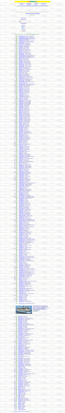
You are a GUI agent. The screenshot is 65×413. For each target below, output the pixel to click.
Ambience (20, 214)
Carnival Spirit (21, 212)
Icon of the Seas (21, 161)
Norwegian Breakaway (22, 288)
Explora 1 (20, 73)
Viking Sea (20, 123)
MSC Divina (20, 255)
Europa (20, 75)
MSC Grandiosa (20, 321)
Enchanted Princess (22, 259)
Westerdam (20, 221)
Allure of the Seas (21, 242)
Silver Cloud (20, 71)
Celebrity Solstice (21, 176)
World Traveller (21, 102)
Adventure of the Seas (22, 219)
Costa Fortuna (21, 295)
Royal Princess (21, 267)
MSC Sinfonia (20, 375)
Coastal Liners (23, 5)
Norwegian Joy (21, 154)
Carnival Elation (20, 371)
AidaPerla (19, 366)
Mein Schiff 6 (21, 248)
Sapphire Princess (21, 205)
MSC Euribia (21, 297)
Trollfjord (19, 405)
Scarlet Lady (21, 237)
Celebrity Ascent (21, 171)
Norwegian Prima (21, 166)
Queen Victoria (21, 177)
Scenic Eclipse (21, 52)
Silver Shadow (21, 61)
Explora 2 (20, 72)
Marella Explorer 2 (21, 265)
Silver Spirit (20, 58)
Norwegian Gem (21, 238)
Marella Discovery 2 (21, 319)
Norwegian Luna (21, 165)
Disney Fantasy (21, 109)
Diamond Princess (21, 203)
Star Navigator (21, 129)
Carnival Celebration (21, 364)
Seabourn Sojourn (21, 64)
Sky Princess (21, 263)
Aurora (20, 261)
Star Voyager (21, 253)
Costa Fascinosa (20, 332)
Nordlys (19, 408)
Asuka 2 (20, 99)
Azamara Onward (21, 155)
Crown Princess (20, 323)
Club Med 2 (20, 160)
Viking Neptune (21, 118)
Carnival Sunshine (21, 381)
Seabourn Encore (21, 69)
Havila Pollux (20, 320)
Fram (19, 336)
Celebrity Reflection (22, 213)
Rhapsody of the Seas (21, 328)
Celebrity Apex (21, 153)
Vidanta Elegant (20, 399)
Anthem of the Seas (21, 318)
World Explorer (21, 105)
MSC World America (22, 195)
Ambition (20, 191)
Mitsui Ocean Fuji (21, 65)
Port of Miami (27, 5)
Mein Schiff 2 (21, 296)
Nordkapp (19, 403)
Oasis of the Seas (21, 260)
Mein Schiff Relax (21, 201)
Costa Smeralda (20, 370)
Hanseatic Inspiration (22, 77)
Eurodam (20, 206)
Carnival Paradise (20, 352)
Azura (20, 287)
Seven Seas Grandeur (22, 55)
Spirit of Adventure (21, 126)
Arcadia (20, 251)
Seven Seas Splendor (22, 56)
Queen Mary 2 (21, 127)
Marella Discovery (21, 291)
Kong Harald (20, 409)
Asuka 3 (20, 82)
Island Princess (21, 148)
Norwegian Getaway (22, 286)
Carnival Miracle (21, 204)
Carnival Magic (20, 359)
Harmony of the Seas (22, 220)
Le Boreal (20, 152)
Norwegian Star (21, 249)
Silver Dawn (20, 68)
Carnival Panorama (21, 354)
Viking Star (20, 124)
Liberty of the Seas (21, 256)
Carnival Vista (20, 362)
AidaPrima (19, 367)
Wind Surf (20, 162)
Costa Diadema (20, 368)
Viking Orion (21, 121)
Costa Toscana (20, 372)
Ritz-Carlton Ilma (21, 36)
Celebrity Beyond (21, 173)
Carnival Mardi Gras (21, 365)
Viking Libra (20, 111)
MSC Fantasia (21, 202)
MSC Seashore (21, 289)
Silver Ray (20, 48)
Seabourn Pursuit (21, 53)
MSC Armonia (20, 376)
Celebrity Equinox (21, 175)
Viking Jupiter (21, 120)
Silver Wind (20, 74)
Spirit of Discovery (21, 125)
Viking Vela (20, 114)
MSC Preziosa (21, 250)
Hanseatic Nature (21, 79)
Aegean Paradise (20, 363)
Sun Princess (21, 236)
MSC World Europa (22, 208)
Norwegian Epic (21, 284)
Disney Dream (21, 110)
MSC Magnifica (21, 270)
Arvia (19, 355)
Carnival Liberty (20, 329)
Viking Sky (20, 122)
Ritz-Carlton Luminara (22, 35)
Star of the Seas (21, 158)
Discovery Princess (22, 258)
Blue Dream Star (20, 400)
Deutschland (21, 207)
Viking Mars (20, 117)
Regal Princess (21, 266)
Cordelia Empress (20, 382)
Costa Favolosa (20, 335)
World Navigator (21, 103)
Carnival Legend (21, 209)
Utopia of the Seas (21, 196)
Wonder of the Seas (22, 197)
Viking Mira (20, 112)
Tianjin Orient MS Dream (22, 257)
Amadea (20, 108)
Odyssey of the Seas (22, 290)
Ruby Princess (20, 331)
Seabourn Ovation (21, 66)
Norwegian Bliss (21, 216)
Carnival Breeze (20, 358)
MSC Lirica (19, 380)
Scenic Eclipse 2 (21, 50)
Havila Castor (20, 325)
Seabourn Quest (21, 63)
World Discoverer (21, 101)
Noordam (20, 217)
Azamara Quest (21, 146)
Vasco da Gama (21, 168)
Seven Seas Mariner (22, 81)
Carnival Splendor (21, 301)
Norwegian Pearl (21, 241)
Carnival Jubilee (20, 360)
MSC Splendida (21, 200)
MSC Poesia (21, 299)
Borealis (20, 169)
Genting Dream (21, 128)
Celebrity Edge (21, 157)
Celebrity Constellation (22, 172)
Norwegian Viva (21, 164)
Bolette (20, 163)
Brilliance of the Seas (22, 240)
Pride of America (20, 353)
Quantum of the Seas (21, 324)
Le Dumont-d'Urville (22, 96)
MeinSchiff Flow (21, 199)
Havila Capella (20, 327)
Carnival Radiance (21, 369)
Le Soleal (20, 145)
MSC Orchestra (20, 322)
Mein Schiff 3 (21, 246)
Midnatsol (19, 404)
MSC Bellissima (20, 317)
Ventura (20, 292)
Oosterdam (20, 243)
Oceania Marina (21, 107)
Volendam (20, 192)
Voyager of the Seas (21, 333)
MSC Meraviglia (20, 330)
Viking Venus (21, 119)
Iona (18, 357)
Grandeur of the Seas (21, 351)
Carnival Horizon (20, 361)
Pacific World (21, 262)
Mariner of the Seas (22, 268)
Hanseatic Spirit (21, 76)
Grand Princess (21, 222)
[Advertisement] (32, 9)
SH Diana (20, 78)
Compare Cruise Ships (42, 5)
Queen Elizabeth (21, 174)
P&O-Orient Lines (36, 5)
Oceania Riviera (21, 106)
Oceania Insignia (21, 151)
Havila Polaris (20, 316)
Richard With (20, 406)
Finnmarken (20, 401)
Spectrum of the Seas (22, 269)
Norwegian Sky (21, 264)
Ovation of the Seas (22, 303)
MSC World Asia (21, 193)
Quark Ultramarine (21, 80)
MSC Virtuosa (21, 300)
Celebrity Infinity (21, 194)
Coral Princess (21, 159)
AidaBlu (19, 397)
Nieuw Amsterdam (21, 198)
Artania (20, 294)
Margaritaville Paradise (22, 215)
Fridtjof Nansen (20, 348)
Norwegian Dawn (21, 247)
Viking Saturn (21, 116)
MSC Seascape (21, 285)
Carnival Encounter (22, 218)
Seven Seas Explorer (22, 57)
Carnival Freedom (20, 334)
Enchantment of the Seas (22, 373)
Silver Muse (20, 70)
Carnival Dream (20, 356)
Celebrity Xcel (21, 170)
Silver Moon (20, 67)
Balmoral (19, 398)
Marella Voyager (21, 211)
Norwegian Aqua (21, 167)
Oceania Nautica (21, 147)
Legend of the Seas (22, 156)
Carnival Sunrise (20, 374)
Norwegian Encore (21, 190)
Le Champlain (21, 97)
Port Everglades (31, 5)
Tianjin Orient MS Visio (22, 293)
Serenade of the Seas (22, 239)
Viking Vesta (21, 113)
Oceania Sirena (21, 149)
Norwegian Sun (21, 210)
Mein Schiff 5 (21, 254)
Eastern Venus (21, 144)
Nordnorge (19, 402)
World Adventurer (21, 100)
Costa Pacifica (20, 326)
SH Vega (20, 59)
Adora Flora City (20, 379)
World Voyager (21, 104)
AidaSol (19, 396)
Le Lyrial (20, 143)
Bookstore (46, 5)
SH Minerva (20, 60)
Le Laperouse (21, 98)
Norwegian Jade (21, 245)
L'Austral (20, 150)
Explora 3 (20, 51)
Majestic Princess (21, 252)
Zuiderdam (20, 223)
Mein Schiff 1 (21, 298)
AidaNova (19, 378)
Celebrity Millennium (22, 189)
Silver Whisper (21, 62)
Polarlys (19, 407)
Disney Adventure (21, 115)
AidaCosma (20, 377)
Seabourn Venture (21, 54)
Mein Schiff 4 (21, 244)
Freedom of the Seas (21, 350)
